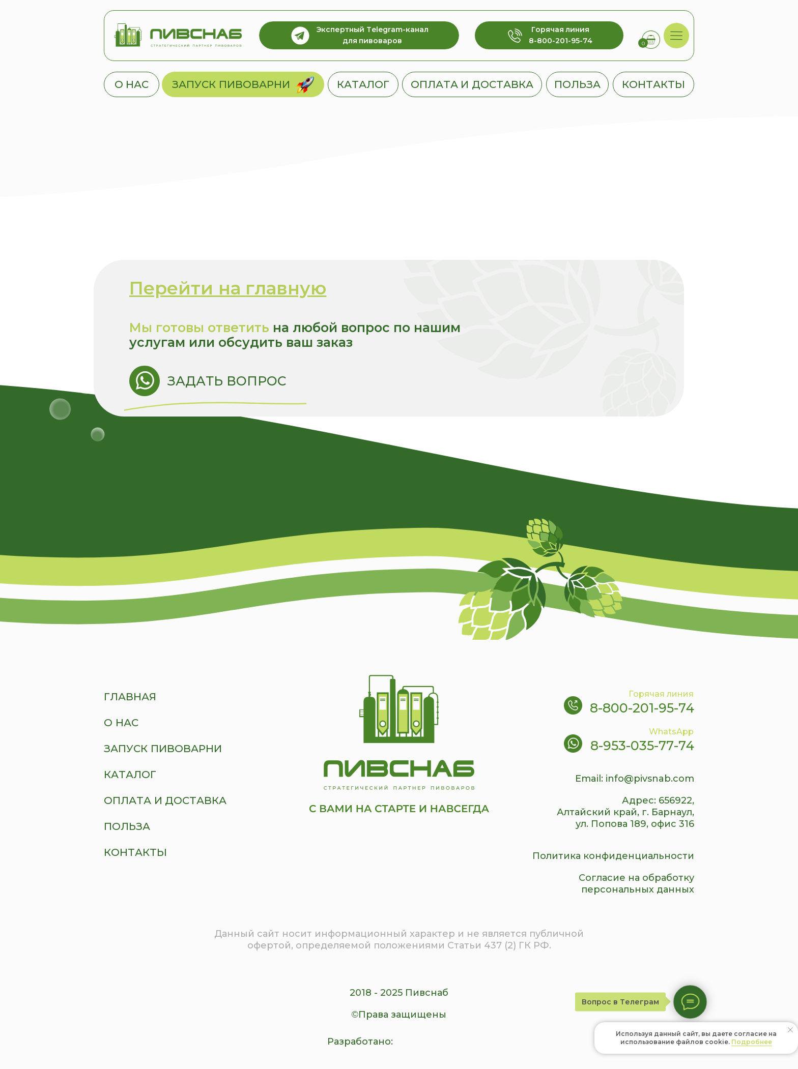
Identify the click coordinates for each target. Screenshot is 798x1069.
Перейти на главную (227, 288)
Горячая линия (661, 694)
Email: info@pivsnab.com (634, 778)
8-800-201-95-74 (642, 708)
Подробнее (751, 1042)
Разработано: (360, 1041)
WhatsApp (671, 731)
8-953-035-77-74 (642, 745)
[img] (677, 36)
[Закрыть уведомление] (790, 1030)
